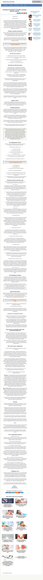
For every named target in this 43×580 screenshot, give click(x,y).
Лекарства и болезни (9, 1)
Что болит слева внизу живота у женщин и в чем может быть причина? (37, 20)
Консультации (16, 5)
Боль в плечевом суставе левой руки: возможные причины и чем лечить (37, 38)
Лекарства (11, 5)
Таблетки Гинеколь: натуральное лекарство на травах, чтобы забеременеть (35, 12)
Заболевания (6, 5)
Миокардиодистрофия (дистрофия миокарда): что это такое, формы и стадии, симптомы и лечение (37, 33)
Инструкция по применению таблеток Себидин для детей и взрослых (37, 16)
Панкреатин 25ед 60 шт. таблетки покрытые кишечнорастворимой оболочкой (36, 24)
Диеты (22, 5)
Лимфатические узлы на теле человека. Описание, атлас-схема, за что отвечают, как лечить (37, 29)
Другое (25, 5)
